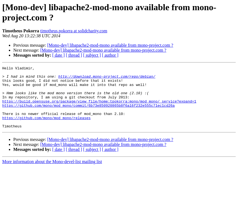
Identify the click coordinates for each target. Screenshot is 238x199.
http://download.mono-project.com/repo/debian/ (106, 78)
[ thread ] (74, 55)
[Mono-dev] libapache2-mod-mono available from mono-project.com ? (110, 45)
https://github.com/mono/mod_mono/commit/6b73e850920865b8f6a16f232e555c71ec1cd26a (88, 113)
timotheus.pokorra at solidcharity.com (73, 30)
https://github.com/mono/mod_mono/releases (46, 128)
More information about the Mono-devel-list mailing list (52, 174)
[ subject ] (92, 55)
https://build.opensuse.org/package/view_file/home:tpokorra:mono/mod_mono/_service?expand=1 (99, 108)
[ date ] (58, 55)
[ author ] (110, 55)
